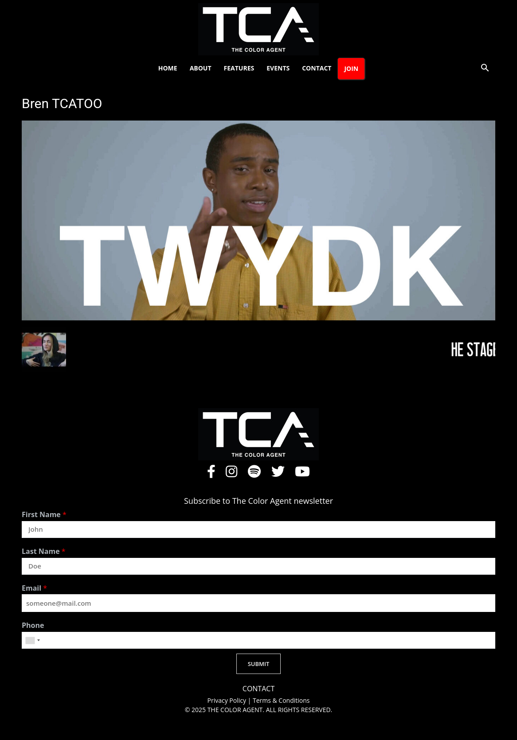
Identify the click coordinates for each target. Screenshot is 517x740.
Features (239, 68)
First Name (44, 514)
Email (34, 588)
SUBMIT (259, 664)
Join (351, 68)
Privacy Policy (228, 700)
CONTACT (258, 688)
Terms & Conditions (281, 700)
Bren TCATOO (62, 103)
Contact (316, 68)
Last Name (44, 551)
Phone (33, 625)
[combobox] (32, 640)
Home (167, 68)
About (201, 68)
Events (278, 68)
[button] (484, 69)
